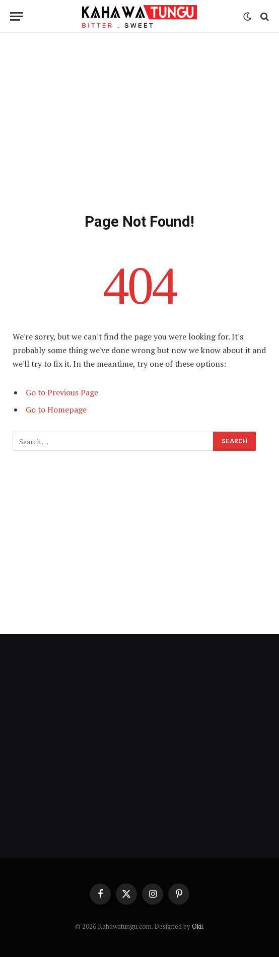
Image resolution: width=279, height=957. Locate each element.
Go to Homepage (56, 409)
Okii (197, 926)
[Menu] (16, 16)
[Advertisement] (139, 120)
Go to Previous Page (62, 392)
